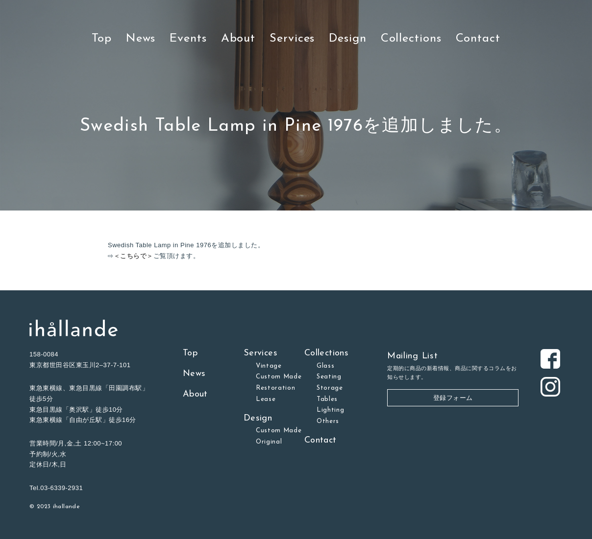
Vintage (269, 366)
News (141, 39)
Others (328, 421)
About (238, 39)
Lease (265, 399)
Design (347, 39)
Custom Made (279, 377)
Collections (411, 39)
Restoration (276, 388)
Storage (330, 388)
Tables (327, 399)
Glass (325, 366)
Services (292, 39)
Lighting (330, 410)
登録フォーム (453, 397)
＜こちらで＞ (133, 255)
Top (102, 39)
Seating (329, 377)
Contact (478, 39)
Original (269, 442)
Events (188, 39)
